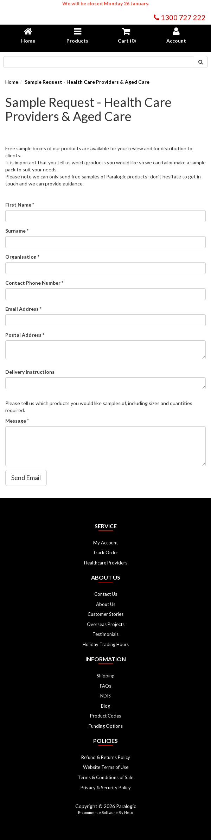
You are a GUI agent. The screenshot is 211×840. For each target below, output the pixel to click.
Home (11, 82)
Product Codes (105, 716)
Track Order (105, 552)
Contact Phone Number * (34, 283)
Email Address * (23, 309)
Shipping (105, 675)
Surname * (16, 231)
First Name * (19, 205)
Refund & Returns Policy (105, 757)
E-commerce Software (98, 812)
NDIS (105, 696)
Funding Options (106, 726)
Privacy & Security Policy (106, 787)
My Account (105, 542)
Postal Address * (24, 335)
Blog (105, 706)
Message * (17, 421)
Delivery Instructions (30, 372)
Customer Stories (105, 614)
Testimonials (105, 634)
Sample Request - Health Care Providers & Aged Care (87, 82)
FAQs (105, 686)
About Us (105, 604)
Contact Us (105, 594)
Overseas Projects (105, 624)
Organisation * (22, 257)
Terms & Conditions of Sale (105, 777)
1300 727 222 (180, 17)
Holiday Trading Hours (106, 644)
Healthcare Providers (105, 563)
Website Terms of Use (105, 767)
